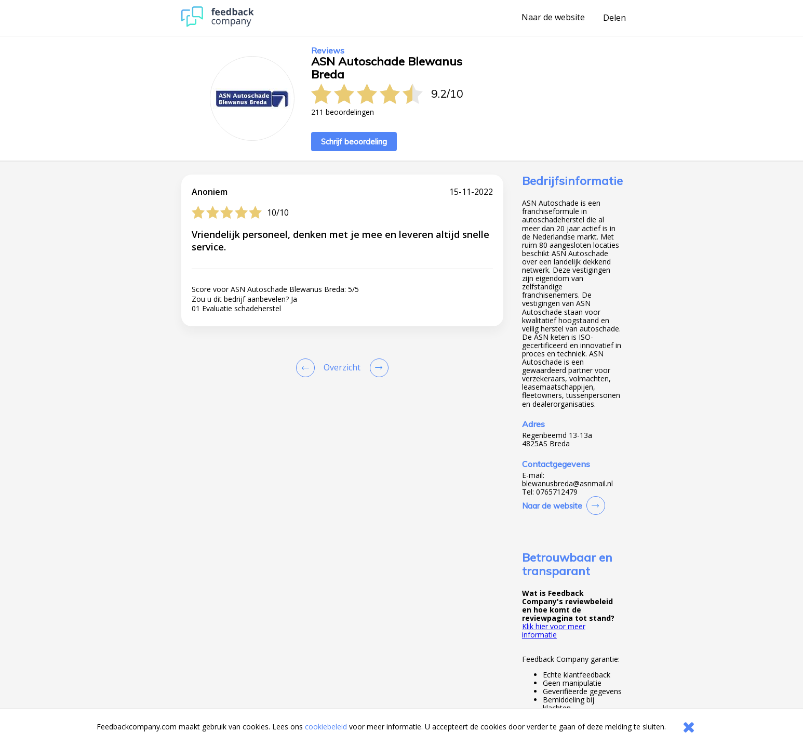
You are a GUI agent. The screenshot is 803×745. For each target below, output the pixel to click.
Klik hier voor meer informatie (553, 630)
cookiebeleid (326, 726)
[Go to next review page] (377, 367)
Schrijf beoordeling (354, 142)
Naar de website (553, 17)
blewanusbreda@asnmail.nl (567, 484)
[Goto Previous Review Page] (307, 367)
